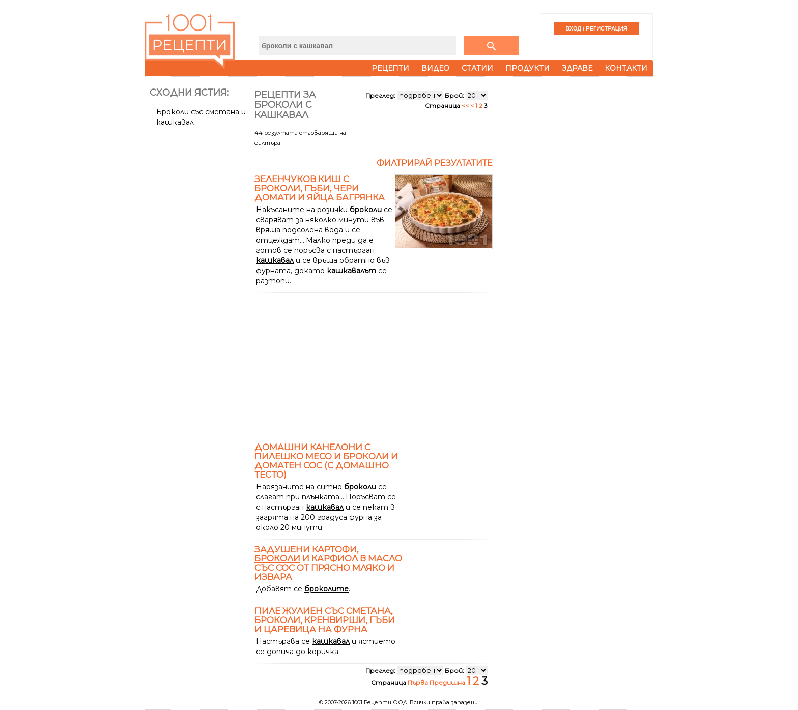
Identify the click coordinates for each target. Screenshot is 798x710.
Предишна (448, 682)
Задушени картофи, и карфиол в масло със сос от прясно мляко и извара (328, 563)
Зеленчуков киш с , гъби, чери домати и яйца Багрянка (319, 188)
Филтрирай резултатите (435, 163)
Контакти (626, 68)
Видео (435, 68)
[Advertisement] (199, 288)
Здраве (577, 68)
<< (466, 105)
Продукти (527, 68)
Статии (477, 68)
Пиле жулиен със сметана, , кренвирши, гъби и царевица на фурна (324, 620)
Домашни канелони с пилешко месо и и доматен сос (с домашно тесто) (326, 461)
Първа (419, 682)
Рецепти (390, 68)
